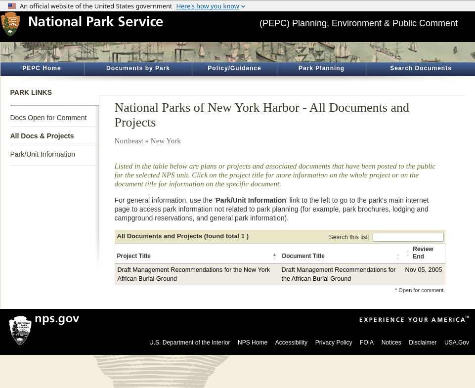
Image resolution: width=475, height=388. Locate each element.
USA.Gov (456, 342)
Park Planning (322, 68)
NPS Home (252, 342)
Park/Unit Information (43, 154)
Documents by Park (138, 68)
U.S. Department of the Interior (189, 342)
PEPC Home (41, 68)
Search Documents (421, 68)
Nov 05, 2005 (423, 269)
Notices (391, 342)
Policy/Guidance (234, 68)
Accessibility (291, 342)
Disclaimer (422, 342)
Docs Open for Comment (48, 118)
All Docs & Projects (42, 136)
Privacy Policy (333, 342)
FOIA (367, 342)
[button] (275, 256)
